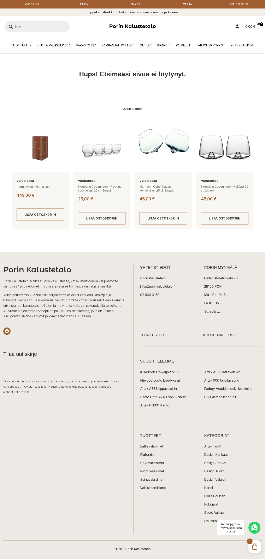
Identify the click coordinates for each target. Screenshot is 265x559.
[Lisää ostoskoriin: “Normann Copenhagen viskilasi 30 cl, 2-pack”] (224, 219)
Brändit (164, 46)
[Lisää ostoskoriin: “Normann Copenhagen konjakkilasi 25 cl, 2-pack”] (163, 219)
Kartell (208, 488)
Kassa (84, 4)
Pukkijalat (211, 505)
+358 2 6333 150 (239, 4)
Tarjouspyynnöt (210, 46)
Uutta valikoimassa (54, 46)
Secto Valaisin (214, 513)
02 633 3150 (149, 295)
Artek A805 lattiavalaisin (222, 373)
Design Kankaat (216, 455)
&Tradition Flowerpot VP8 (159, 373)
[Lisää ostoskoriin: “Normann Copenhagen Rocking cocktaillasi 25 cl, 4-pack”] (101, 219)
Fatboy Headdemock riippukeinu (228, 389)
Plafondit (147, 455)
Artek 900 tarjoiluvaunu (221, 381)
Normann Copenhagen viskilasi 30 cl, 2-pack (224, 189)
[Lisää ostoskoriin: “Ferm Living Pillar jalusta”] (40, 215)
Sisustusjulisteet (216, 521)
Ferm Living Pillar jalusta (33, 187)
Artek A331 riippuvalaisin (158, 389)
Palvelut (183, 46)
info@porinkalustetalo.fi (157, 287)
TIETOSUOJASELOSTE (219, 336)
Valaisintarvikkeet (153, 488)
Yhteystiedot (242, 46)
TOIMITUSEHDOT (154, 336)
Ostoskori (32, 4)
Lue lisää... (85, 317)
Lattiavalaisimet (151, 447)
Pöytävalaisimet (152, 463)
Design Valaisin (215, 480)
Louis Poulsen (214, 497)
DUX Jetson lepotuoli (220, 397)
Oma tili (136, 4)
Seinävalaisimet (151, 480)
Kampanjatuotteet (118, 46)
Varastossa (86, 46)
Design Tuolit (214, 472)
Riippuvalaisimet (152, 472)
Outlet (146, 46)
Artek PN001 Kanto (154, 406)
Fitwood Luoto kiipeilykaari (160, 381)
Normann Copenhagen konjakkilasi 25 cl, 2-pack (157, 189)
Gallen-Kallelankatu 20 (221, 279)
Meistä (187, 4)
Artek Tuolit (212, 447)
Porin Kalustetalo (132, 27)
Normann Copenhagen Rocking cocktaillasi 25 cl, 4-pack (100, 189)
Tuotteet (21, 46)
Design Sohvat (215, 463)
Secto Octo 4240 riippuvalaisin (163, 397)
